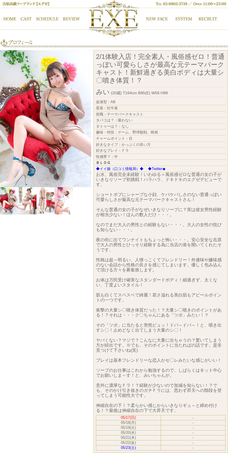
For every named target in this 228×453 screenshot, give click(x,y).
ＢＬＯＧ (103, 163)
